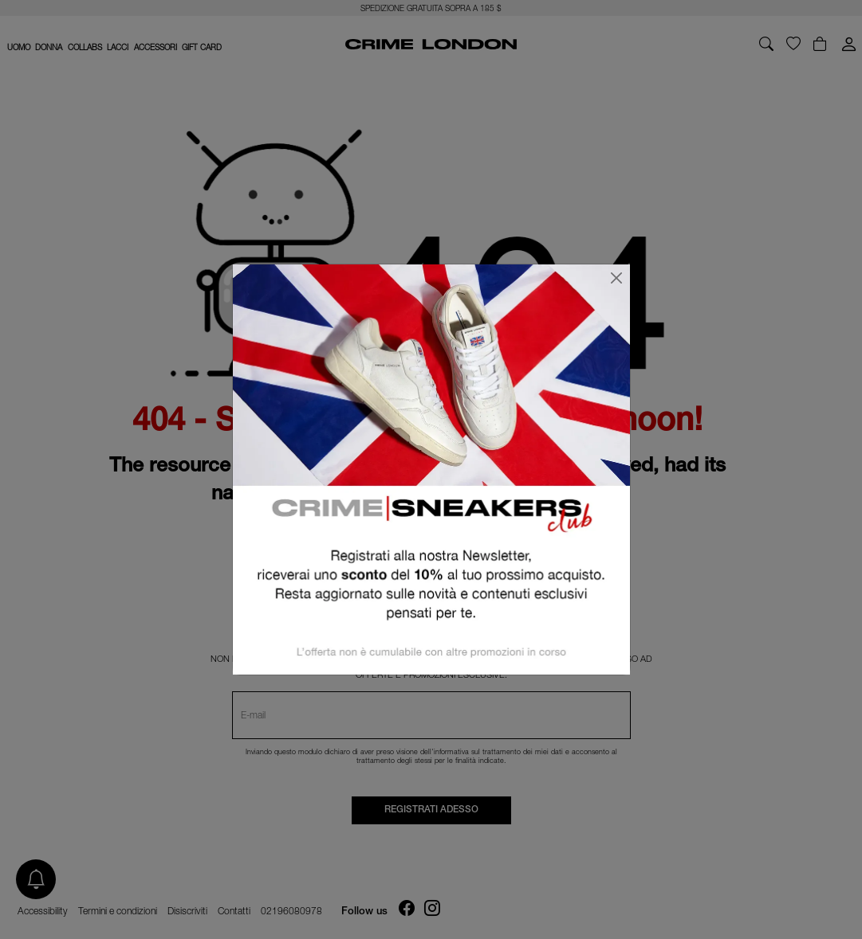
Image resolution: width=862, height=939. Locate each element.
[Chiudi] (616, 278)
